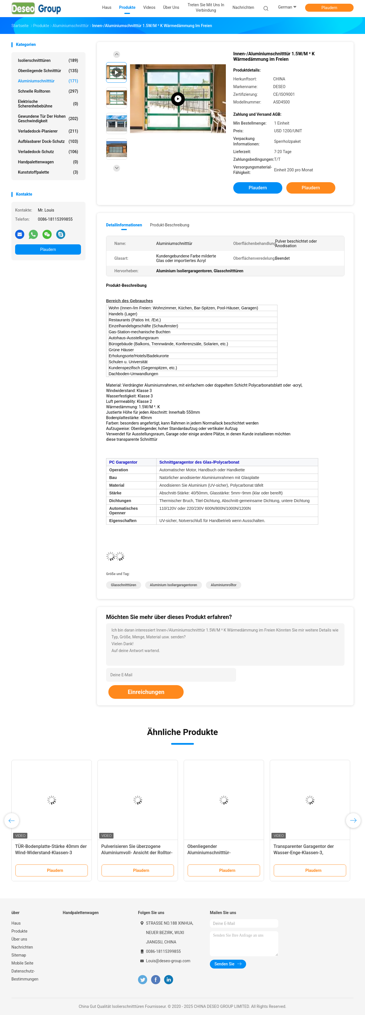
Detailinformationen (124, 225)
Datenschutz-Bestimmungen (24, 975)
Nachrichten (22, 947)
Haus (16, 923)
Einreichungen (146, 692)
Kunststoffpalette (48, 172)
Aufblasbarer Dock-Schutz (48, 141)
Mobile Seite (22, 963)
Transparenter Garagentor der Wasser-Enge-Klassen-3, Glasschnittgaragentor (303, 853)
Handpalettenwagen (48, 162)
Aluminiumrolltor (223, 585)
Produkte (19, 931)
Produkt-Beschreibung (169, 225)
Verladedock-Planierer (48, 131)
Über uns (19, 939)
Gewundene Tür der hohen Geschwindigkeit (48, 118)
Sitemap (18, 955)
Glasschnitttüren (123, 585)
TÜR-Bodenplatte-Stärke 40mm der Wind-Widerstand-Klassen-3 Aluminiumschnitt (51, 853)
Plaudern (329, 7)
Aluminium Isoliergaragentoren (173, 585)
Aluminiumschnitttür (48, 81)
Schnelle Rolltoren (48, 91)
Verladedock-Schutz (48, 152)
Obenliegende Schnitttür (48, 71)
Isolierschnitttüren (48, 60)
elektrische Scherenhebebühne (48, 103)
